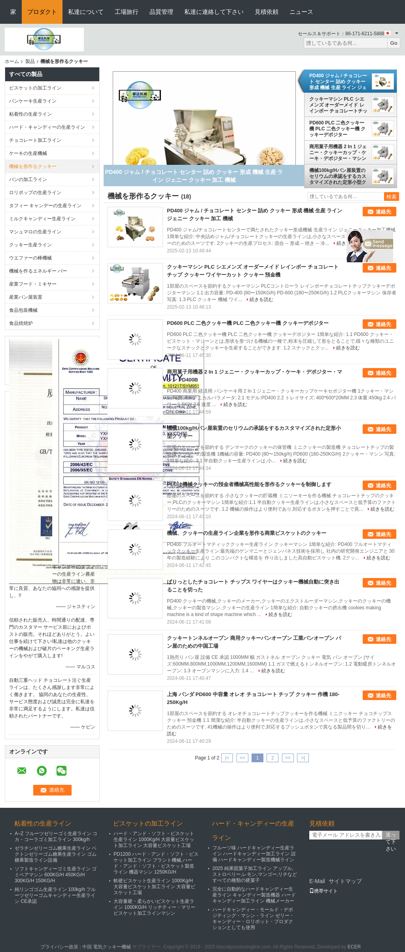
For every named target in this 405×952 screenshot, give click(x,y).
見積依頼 (266, 11)
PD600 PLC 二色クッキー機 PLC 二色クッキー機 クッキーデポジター (337, 128)
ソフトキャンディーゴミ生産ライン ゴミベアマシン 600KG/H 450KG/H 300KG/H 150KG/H (56, 874)
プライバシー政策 (59, 947)
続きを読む (261, 299)
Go (393, 43)
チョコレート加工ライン (35, 140)
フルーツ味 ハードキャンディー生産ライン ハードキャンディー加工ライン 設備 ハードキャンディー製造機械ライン (254, 853)
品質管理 (161, 11)
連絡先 (383, 212)
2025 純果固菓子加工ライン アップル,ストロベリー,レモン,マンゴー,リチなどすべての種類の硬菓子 (254, 874)
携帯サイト (323, 891)
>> (288, 758)
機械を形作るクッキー (33, 166)
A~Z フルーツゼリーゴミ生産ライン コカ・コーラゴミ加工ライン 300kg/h (56, 836)
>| (303, 758)
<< (242, 758)
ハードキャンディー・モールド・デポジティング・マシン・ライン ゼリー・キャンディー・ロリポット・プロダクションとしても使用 (253, 918)
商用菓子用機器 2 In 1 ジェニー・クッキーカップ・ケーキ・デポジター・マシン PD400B (338, 152)
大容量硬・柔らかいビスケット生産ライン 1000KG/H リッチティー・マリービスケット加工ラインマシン (154, 907)
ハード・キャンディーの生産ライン (47, 127)
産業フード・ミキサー (33, 284)
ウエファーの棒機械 (30, 258)
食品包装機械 (23, 310)
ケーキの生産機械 (28, 153)
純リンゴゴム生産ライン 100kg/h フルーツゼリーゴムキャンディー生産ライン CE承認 (55, 895)
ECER (354, 947)
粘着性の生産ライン (30, 114)
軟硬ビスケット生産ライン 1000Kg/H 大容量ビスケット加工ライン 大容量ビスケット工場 (154, 886)
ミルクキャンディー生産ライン (42, 218)
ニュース (301, 11)
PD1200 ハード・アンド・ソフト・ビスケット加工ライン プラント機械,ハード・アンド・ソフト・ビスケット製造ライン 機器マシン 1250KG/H (156, 863)
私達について (86, 11)
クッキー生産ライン (30, 245)
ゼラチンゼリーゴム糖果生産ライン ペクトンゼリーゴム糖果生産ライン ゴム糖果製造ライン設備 (56, 854)
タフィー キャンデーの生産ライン (45, 205)
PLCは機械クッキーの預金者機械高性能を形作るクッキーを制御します (249, 484)
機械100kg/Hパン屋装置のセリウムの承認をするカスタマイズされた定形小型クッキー (337, 176)
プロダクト (42, 11)
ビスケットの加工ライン (35, 88)
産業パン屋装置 (25, 297)
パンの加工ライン (28, 179)
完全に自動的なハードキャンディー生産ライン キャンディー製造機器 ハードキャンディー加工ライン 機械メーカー (254, 895)
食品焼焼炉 (21, 323)
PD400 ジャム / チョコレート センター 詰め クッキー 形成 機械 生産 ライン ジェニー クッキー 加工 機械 (338, 81)
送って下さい (391, 835)
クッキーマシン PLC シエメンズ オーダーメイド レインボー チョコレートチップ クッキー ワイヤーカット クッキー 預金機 (338, 105)
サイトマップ (345, 881)
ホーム (12, 61)
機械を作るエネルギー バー (38, 271)
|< (227, 758)
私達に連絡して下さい (214, 11)
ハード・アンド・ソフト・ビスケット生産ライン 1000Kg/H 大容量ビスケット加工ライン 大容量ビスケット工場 (154, 839)
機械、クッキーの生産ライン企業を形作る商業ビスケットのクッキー (246, 533)
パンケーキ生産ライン (33, 101)
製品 (30, 61)
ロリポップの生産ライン (35, 192)
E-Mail (317, 881)
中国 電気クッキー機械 (106, 947)
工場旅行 (126, 11)
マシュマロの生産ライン (35, 232)
